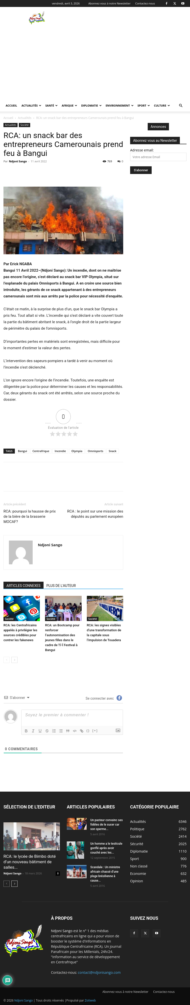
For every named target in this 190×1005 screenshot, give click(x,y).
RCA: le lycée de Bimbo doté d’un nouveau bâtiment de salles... (29, 862)
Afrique (69, 105)
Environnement (120, 105)
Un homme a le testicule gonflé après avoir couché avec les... (106, 848)
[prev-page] (6, 660)
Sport (144, 105)
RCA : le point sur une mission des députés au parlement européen (95, 514)
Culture (162, 105)
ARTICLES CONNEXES (23, 586)
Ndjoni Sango (18, 161)
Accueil (11, 105)
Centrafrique (40, 451)
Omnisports (95, 451)
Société (24, 125)
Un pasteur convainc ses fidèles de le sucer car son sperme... (106, 824)
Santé (51, 105)
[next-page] (14, 660)
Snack (112, 451)
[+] (95, 730)
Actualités (31, 105)
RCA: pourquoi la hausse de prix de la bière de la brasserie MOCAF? (29, 516)
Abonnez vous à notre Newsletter (109, 3)
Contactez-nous (145, 3)
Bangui (22, 451)
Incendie (60, 451)
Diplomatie (91, 105)
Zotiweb (90, 1000)
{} (88, 730)
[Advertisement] (95, 62)
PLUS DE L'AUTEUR (61, 586)
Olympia (76, 451)
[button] (181, 105)
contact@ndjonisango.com (99, 972)
